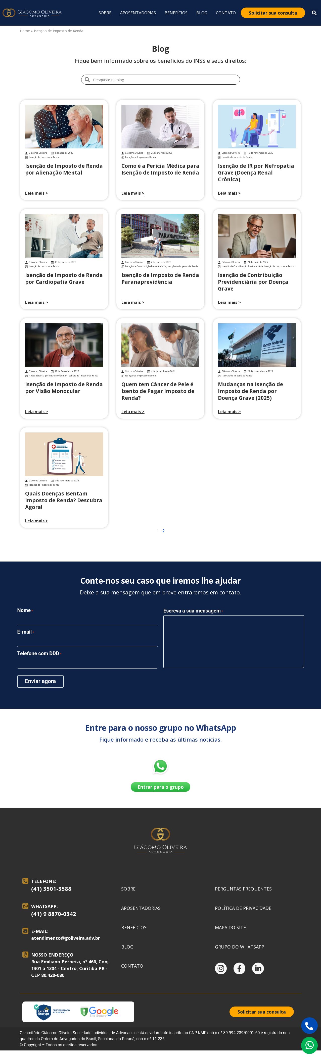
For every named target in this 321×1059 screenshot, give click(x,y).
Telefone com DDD (39, 652)
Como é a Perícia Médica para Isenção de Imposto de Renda (160, 169)
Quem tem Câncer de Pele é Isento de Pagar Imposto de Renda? (157, 391)
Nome (25, 610)
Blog (201, 13)
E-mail (25, 631)
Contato (226, 13)
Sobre (105, 13)
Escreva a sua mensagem (193, 609)
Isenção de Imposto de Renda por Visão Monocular (64, 388)
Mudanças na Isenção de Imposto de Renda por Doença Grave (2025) (250, 391)
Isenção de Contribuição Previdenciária (145, 266)
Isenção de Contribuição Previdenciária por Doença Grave (253, 281)
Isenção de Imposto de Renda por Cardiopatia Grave (64, 278)
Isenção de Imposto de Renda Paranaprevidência (160, 278)
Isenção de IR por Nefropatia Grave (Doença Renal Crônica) (256, 172)
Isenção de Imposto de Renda (44, 157)
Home (25, 30)
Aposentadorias (138, 13)
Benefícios (176, 13)
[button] (314, 13)
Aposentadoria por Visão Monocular (48, 375)
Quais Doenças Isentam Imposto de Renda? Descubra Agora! (63, 500)
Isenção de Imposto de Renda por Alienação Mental (64, 169)
